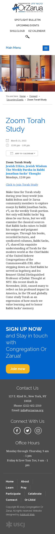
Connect (33, 96)
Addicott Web (27, 514)
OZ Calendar (36, 31)
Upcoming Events (27, 25)
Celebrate (35, 493)
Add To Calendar (21, 153)
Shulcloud (17, 31)
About (25, 481)
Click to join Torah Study (22, 184)
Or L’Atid (30, 499)
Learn (9, 487)
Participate (13, 493)
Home (23, 96)
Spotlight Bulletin (27, 20)
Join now (17, 369)
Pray (24, 487)
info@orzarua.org (32, 410)
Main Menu (13, 47)
